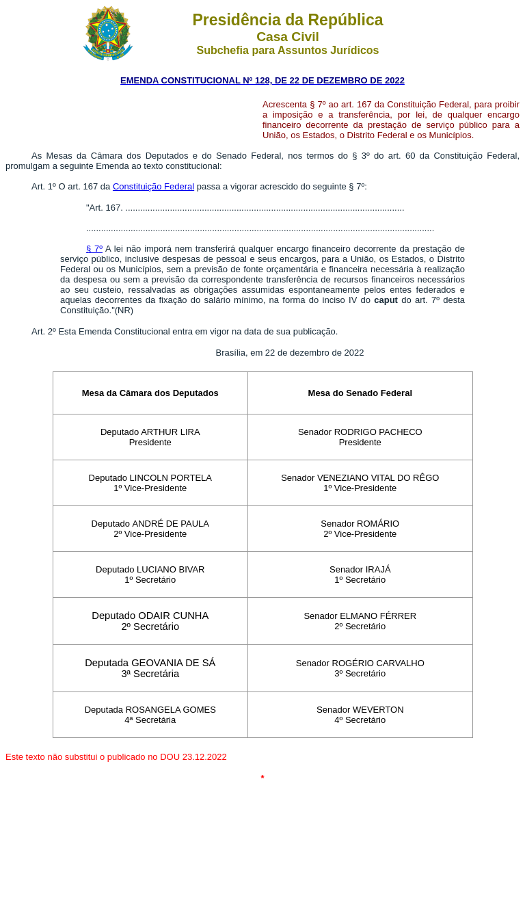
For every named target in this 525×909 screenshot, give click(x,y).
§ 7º (94, 248)
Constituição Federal (153, 186)
